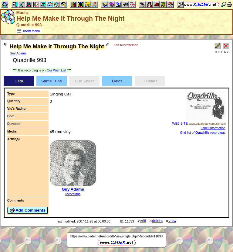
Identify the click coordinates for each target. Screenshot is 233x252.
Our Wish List (56, 70)
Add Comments (28, 210)
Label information (213, 128)
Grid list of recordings (202, 132)
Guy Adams (18, 53)
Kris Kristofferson (126, 45)
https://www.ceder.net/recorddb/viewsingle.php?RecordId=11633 (116, 236)
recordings (72, 194)
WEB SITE (180, 123)
